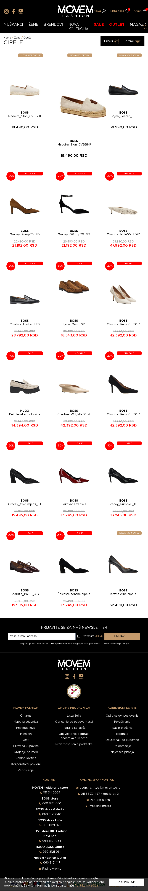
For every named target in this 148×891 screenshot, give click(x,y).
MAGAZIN (138, 24)
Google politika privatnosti (86, 644)
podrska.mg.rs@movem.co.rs (100, 787)
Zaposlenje (26, 770)
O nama (25, 715)
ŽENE (33, 24)
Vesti (25, 740)
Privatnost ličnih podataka (73, 744)
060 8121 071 (52, 825)
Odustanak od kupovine (122, 740)
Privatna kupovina (26, 746)
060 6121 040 (51, 814)
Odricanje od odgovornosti (74, 721)
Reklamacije (122, 746)
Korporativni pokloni (26, 764)
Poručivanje (122, 721)
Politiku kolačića (86, 885)
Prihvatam (127, 882)
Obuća (27, 38)
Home (7, 38)
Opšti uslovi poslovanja (122, 715)
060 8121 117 (51, 862)
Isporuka (122, 733)
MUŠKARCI (13, 24)
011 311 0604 (51, 792)
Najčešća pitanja (122, 752)
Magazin (26, 733)
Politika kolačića (74, 727)
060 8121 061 (52, 851)
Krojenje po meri (26, 752)
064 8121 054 (51, 840)
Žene (17, 38)
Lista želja (74, 715)
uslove (99, 636)
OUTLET (117, 24)
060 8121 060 (51, 803)
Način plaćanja (122, 727)
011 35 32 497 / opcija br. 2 (100, 793)
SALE (99, 24)
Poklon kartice (25, 758)
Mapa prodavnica (26, 721)
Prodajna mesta (100, 806)
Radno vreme (51, 868)
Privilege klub (26, 727)
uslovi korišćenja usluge (116, 644)
